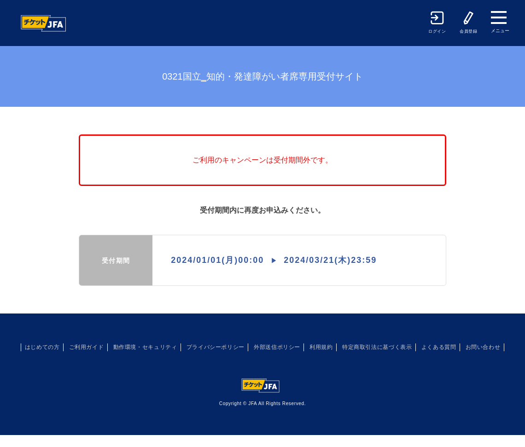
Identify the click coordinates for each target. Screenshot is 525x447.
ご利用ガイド (90, 347)
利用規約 (353, 347)
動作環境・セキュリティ (156, 347)
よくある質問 (485, 347)
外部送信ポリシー (303, 347)
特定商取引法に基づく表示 (416, 347)
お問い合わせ (262, 359)
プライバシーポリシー (234, 347)
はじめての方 (40, 347)
